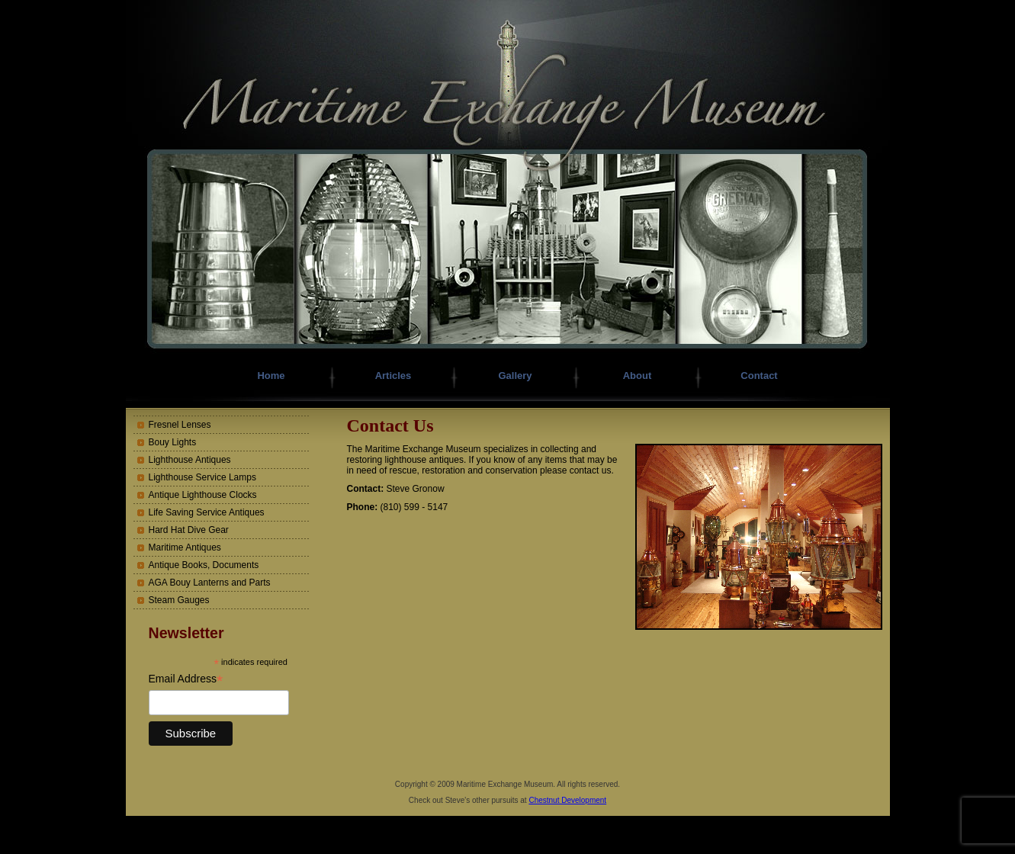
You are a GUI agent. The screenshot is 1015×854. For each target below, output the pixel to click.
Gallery (515, 375)
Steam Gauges (179, 600)
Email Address (186, 679)
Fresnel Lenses (180, 424)
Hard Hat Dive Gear (189, 530)
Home (270, 375)
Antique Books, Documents (204, 565)
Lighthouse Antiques (190, 459)
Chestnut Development (567, 800)
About (637, 375)
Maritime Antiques (185, 547)
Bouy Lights (173, 442)
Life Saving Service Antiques (207, 512)
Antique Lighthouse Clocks (203, 495)
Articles (393, 375)
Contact (758, 375)
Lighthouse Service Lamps (202, 477)
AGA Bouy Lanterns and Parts (210, 582)
